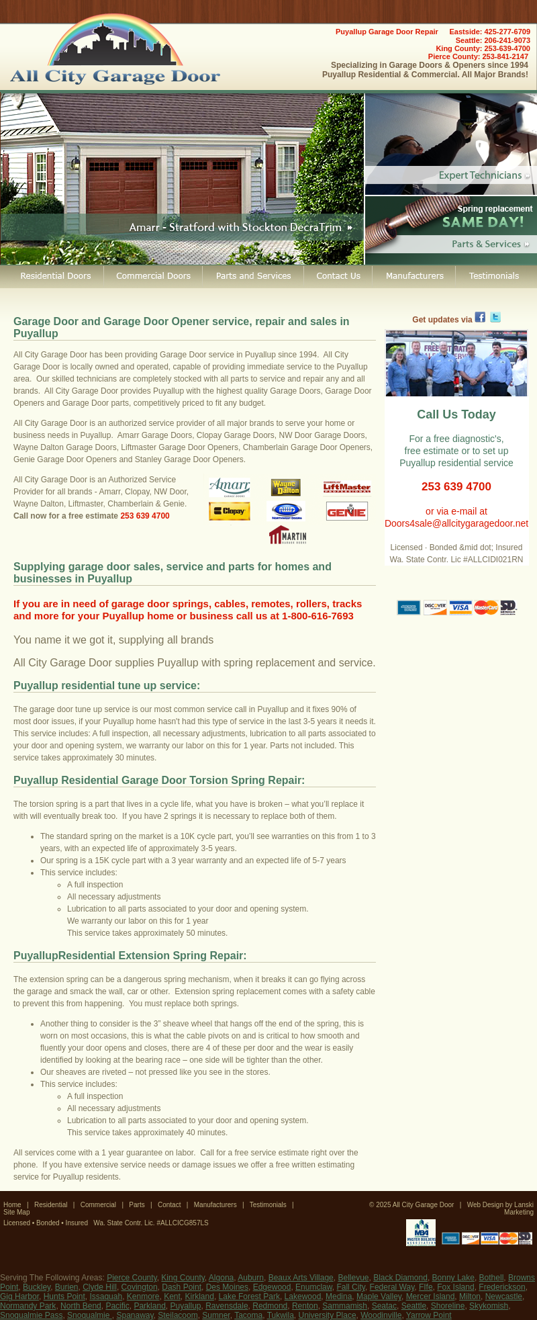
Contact (169, 1204)
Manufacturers (215, 1204)
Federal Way (392, 1287)
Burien (67, 1287)
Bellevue (353, 1277)
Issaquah (105, 1296)
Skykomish (488, 1306)
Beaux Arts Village (301, 1277)
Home (12, 1204)
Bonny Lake (453, 1277)
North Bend (80, 1306)
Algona (221, 1277)
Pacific (117, 1306)
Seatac (384, 1306)
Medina (339, 1296)
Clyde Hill (100, 1287)
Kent (172, 1296)
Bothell (491, 1277)
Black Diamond (400, 1277)
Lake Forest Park (249, 1296)
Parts (136, 1204)
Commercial (98, 1204)
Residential (50, 1204)
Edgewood (272, 1287)
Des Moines (227, 1287)
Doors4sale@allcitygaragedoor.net (456, 523)
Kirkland (199, 1296)
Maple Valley (378, 1296)
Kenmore (143, 1296)
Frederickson (502, 1287)
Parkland (149, 1306)
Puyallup (185, 1306)
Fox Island (455, 1287)
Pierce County (131, 1277)
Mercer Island (430, 1296)
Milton (470, 1296)
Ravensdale (226, 1306)
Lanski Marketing (519, 1208)
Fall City (350, 1287)
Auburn (251, 1277)
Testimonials (268, 1204)
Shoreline (448, 1306)
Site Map (16, 1212)
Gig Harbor (19, 1296)
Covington (139, 1287)
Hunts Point (64, 1296)
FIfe (426, 1287)
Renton (305, 1306)
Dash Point (181, 1287)
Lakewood (303, 1296)
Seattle (413, 1306)
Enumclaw (313, 1287)
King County (182, 1277)
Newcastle (503, 1296)
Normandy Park (28, 1306)
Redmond (269, 1306)
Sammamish (344, 1306)
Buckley (36, 1287)
